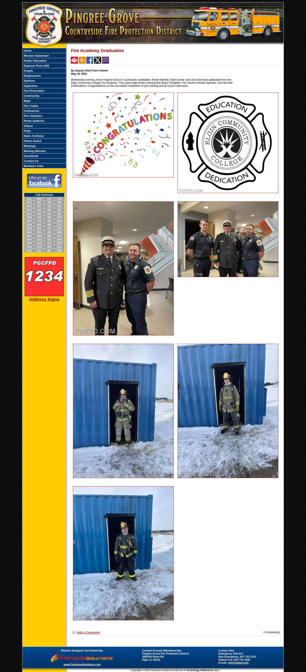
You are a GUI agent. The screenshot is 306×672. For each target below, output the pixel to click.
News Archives (33, 136)
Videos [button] (28, 126)
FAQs (27, 131)
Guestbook (31, 156)
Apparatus (30, 85)
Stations (29, 80)
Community (31, 95)
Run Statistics (32, 115)
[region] (44, 108)
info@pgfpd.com (238, 662)
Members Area (33, 166)
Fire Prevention (33, 90)
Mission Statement (36, 55)
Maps (27, 100)
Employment (32, 75)
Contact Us (31, 161)
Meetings (29, 146)
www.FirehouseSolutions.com (82, 664)
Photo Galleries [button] (33, 120)
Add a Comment (88, 632)
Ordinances (31, 110)
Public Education (35, 60)
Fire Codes (30, 105)
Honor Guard (32, 141)
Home (27, 50)
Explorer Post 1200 (36, 65)
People (28, 70)
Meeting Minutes (34, 151)
